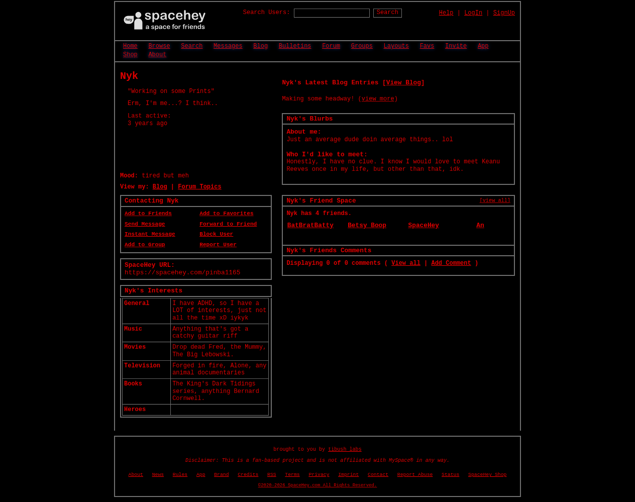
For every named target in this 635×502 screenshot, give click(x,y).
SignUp (504, 13)
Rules (180, 474)
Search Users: (266, 12)
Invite (456, 46)
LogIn (473, 13)
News (158, 474)
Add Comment (451, 263)
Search (387, 12)
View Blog (403, 82)
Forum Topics (199, 186)
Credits (248, 474)
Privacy (318, 474)
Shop (130, 54)
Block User (216, 234)
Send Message (145, 224)
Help (446, 13)
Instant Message (150, 234)
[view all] (495, 200)
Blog (260, 46)
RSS (271, 474)
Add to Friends (148, 214)
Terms (292, 474)
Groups (362, 46)
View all (405, 263)
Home (130, 46)
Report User (218, 245)
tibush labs (345, 449)
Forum (331, 46)
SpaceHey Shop (487, 474)
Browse (159, 46)
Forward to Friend (228, 224)
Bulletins (295, 46)
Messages (228, 46)
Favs (427, 46)
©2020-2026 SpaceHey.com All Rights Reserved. (317, 485)
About (157, 54)
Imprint (348, 474)
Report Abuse (415, 474)
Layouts (396, 46)
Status (450, 474)
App (483, 46)
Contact (378, 474)
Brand (221, 474)
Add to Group (145, 245)
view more (378, 99)
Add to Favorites (226, 214)
